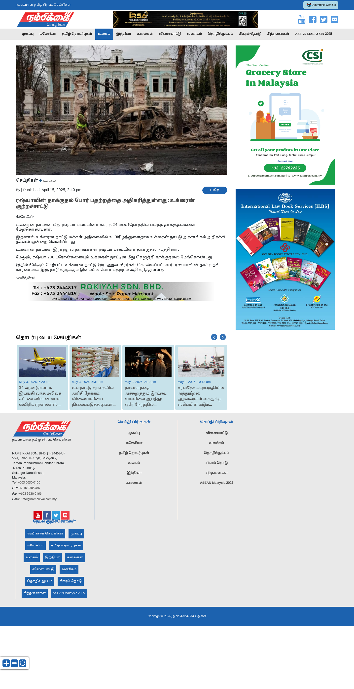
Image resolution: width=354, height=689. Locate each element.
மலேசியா (47, 34)
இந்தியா (123, 34)
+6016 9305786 (28, 498)
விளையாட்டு (170, 34)
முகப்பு (28, 34)
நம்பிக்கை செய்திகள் (45, 544)
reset (22, 663)
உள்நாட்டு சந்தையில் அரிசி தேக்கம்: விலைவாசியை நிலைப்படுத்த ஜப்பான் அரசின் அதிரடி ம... (94, 397)
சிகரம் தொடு (250, 34)
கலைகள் (145, 34)
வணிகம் (194, 34)
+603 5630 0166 (30, 504)
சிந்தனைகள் (278, 34)
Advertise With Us (321, 5)
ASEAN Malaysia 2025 (313, 34)
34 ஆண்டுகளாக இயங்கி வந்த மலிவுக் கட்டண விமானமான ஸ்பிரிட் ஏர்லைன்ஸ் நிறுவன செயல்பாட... (40, 397)
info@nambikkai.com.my (39, 510)
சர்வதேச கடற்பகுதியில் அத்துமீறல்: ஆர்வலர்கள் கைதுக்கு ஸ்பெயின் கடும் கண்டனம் (201, 397)
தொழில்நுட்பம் (220, 34)
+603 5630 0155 (28, 493)
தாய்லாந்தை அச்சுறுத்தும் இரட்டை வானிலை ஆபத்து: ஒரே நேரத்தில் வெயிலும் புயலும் (145, 397)
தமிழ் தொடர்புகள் (77, 34)
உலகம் (104, 34)
